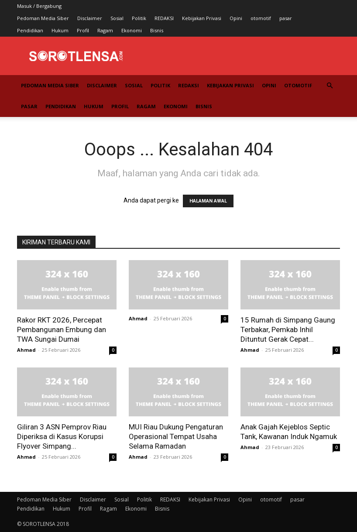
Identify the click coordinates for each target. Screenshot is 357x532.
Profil (83, 30)
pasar (285, 18)
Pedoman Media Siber (43, 18)
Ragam (105, 30)
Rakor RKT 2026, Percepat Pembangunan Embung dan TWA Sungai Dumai (61, 329)
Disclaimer (89, 18)
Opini (236, 18)
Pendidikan (30, 30)
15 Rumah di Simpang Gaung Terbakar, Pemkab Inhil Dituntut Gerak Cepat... (287, 329)
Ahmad (26, 350)
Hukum (60, 30)
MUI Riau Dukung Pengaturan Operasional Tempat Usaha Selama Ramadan (176, 436)
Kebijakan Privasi (201, 18)
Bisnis (156, 30)
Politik (139, 18)
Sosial (117, 18)
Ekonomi (131, 30)
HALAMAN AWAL (208, 201)
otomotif (261, 18)
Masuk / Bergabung (39, 6)
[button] (329, 86)
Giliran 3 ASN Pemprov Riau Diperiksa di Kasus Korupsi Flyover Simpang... (61, 436)
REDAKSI (164, 18)
